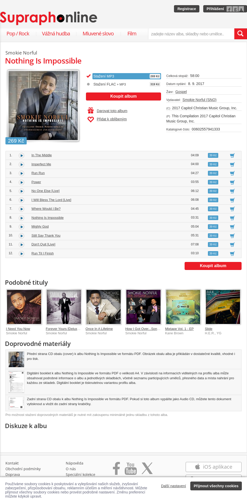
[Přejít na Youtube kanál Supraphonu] (130, 471)
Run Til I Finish (43, 253)
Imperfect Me (41, 164)
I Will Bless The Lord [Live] (51, 200)
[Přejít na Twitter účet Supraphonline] (147, 471)
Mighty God (40, 226)
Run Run (38, 173)
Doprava (12, 474)
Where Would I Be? (46, 209)
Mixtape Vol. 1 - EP (179, 329)
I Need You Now (18, 329)
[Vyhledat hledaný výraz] (240, 33)
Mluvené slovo (98, 33)
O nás (71, 468)
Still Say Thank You (46, 235)
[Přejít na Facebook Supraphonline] (116, 471)
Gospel (181, 92)
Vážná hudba (56, 33)
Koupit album (123, 96)
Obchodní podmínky (23, 468)
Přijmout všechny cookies (216, 486)
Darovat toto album (107, 110)
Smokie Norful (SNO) (199, 100)
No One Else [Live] (46, 191)
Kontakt (12, 463)
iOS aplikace (213, 466)
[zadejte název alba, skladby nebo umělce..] (191, 33)
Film (131, 33)
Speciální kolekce (80, 474)
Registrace (186, 9)
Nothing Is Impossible (48, 218)
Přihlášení (215, 9)
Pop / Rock (17, 33)
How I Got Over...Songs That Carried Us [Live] (159, 329)
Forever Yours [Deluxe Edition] (68, 329)
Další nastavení (173, 486)
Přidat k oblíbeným (107, 120)
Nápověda (74, 463)
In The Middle (42, 155)
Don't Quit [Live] (43, 244)
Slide (208, 329)
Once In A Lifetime (99, 329)
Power (36, 182)
